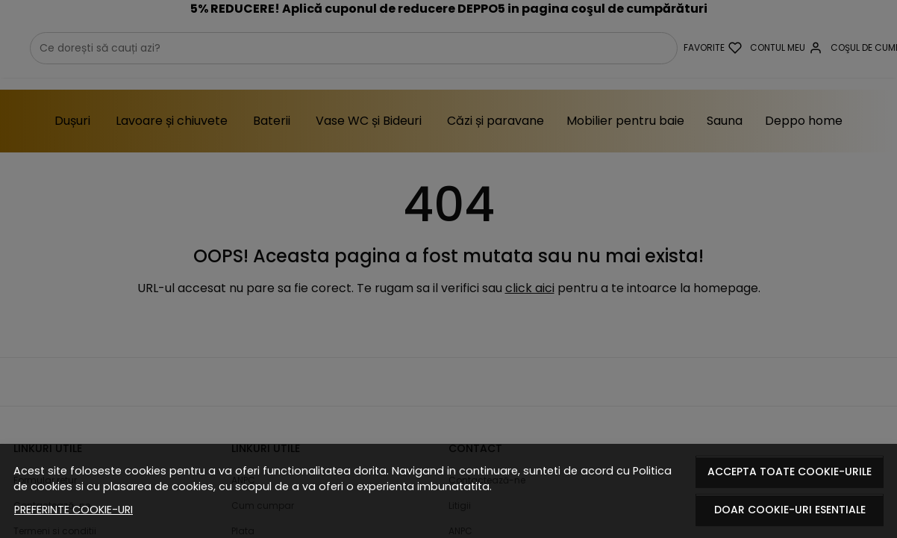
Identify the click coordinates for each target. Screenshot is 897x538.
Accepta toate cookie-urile (789, 471)
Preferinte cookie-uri (73, 509)
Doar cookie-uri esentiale (790, 509)
